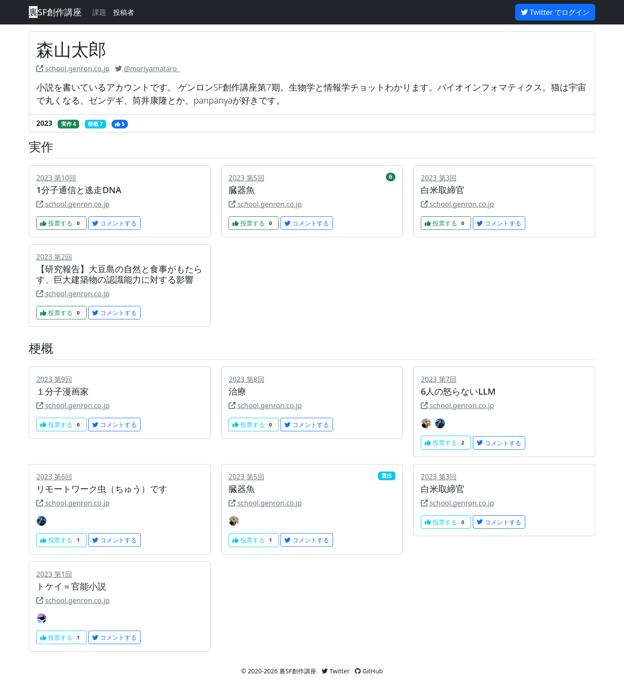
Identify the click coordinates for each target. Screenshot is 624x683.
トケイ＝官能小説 (71, 586)
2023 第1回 (54, 574)
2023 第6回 (54, 477)
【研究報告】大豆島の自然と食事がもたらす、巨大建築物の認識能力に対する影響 (119, 274)
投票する (61, 223)
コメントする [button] (114, 223)
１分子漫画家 (62, 391)
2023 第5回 (246, 178)
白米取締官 (443, 190)
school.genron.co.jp (73, 68)
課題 (99, 12)
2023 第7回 (439, 379)
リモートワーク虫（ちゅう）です (101, 489)
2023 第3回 (439, 178)
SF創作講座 (55, 12)
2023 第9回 (54, 379)
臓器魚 (242, 190)
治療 (237, 391)
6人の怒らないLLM (458, 391)
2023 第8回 (246, 379)
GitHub (369, 671)
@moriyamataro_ (147, 68)
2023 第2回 (54, 257)
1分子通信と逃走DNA (78, 190)
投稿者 (123, 12)
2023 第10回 (56, 178)
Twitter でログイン (555, 12)
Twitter (336, 671)
